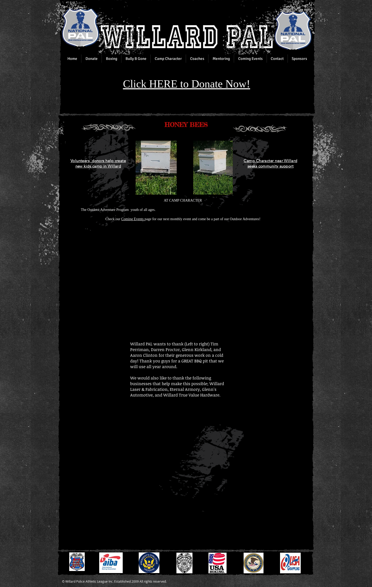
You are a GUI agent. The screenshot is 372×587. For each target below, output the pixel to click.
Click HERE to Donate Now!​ (186, 84)
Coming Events (132, 219)
